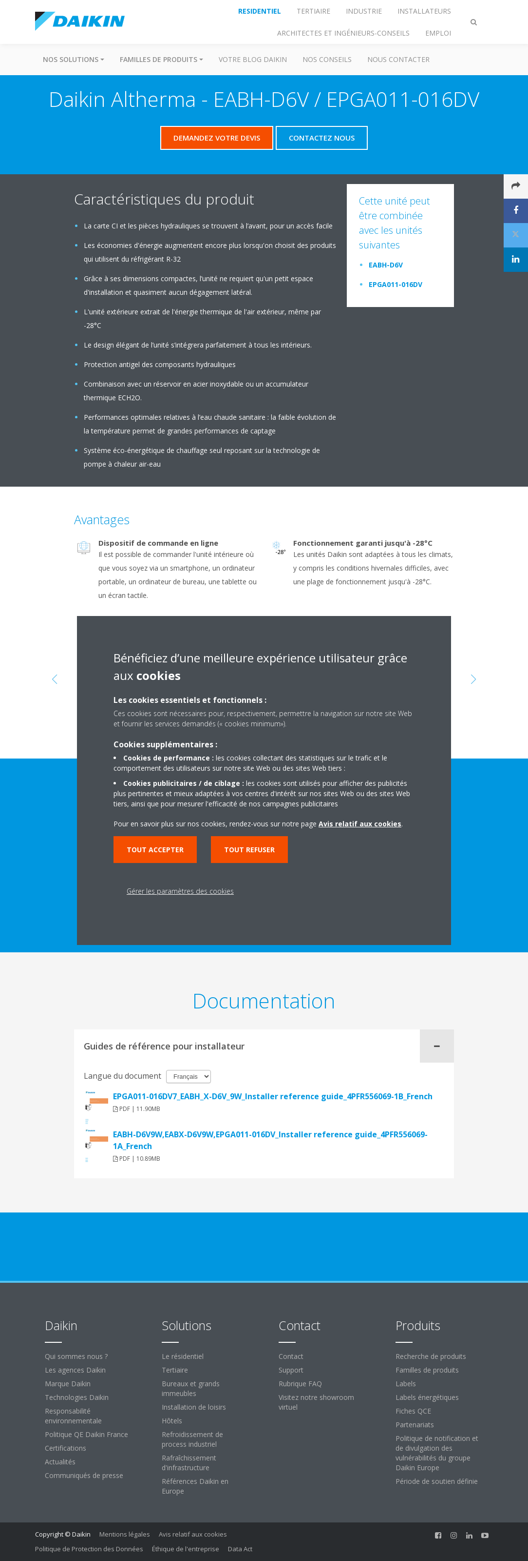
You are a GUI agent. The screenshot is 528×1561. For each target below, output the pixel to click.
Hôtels (172, 1420)
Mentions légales (124, 1534)
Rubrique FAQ (300, 1383)
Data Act (240, 1548)
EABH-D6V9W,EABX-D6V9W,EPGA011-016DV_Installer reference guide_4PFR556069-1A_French (270, 1140)
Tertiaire (175, 1370)
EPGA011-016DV (395, 284)
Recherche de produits (431, 1356)
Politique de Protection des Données (89, 1548)
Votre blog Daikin (253, 59)
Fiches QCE (413, 1411)
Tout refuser (249, 849)
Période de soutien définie (437, 1481)
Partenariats (415, 1424)
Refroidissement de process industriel (192, 1439)
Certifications (65, 1448)
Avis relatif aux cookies (193, 1534)
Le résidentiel (183, 1356)
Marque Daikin (68, 1383)
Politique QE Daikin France (86, 1434)
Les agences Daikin (75, 1370)
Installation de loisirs (194, 1407)
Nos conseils (327, 59)
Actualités (60, 1461)
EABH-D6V (386, 264)
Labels (406, 1383)
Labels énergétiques (427, 1397)
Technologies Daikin (77, 1397)
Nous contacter (398, 59)
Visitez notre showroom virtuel (316, 1402)
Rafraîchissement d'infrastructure (189, 1462)
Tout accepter (155, 849)
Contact (291, 1356)
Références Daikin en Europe (195, 1486)
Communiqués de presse (84, 1475)
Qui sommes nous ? (76, 1356)
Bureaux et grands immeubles (191, 1388)
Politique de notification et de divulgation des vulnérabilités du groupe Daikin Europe (437, 1453)
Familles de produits (427, 1370)
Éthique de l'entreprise (185, 1548)
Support (291, 1370)
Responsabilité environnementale (73, 1415)
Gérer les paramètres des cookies (180, 891)
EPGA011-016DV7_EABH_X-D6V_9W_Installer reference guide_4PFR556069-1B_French (273, 1096)
